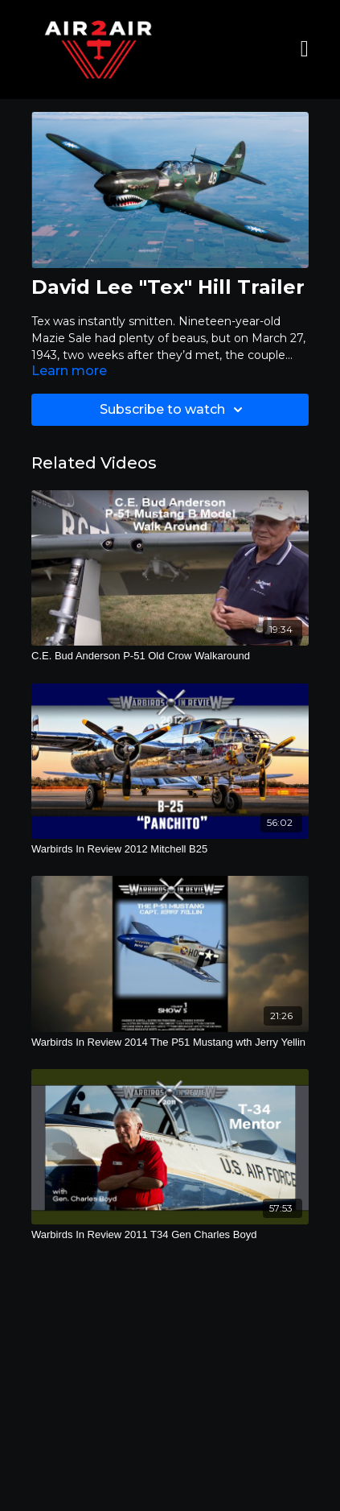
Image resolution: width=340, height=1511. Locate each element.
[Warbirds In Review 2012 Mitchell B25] (170, 849)
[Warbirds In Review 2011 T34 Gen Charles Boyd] (170, 1235)
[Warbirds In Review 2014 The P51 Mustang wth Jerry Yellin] (170, 1042)
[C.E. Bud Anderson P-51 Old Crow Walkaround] (170, 656)
